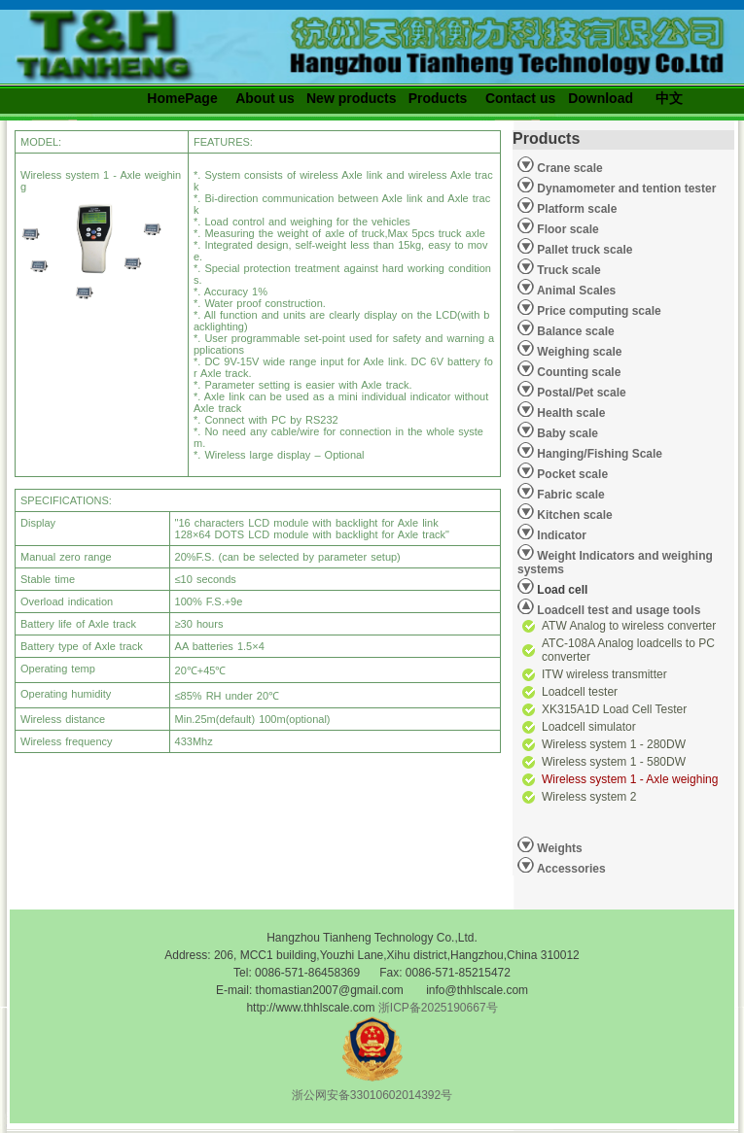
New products (351, 98)
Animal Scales (575, 290)
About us (265, 98)
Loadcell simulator (589, 727)
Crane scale (568, 168)
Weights (558, 848)
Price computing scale (597, 311)
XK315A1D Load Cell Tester (614, 709)
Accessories (570, 869)
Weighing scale (577, 352)
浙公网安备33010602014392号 (372, 1095)
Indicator (560, 535)
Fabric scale (569, 494)
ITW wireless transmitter (604, 674)
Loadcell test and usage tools (618, 610)
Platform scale (575, 209)
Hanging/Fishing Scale (598, 454)
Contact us (520, 98)
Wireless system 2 (589, 797)
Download (600, 98)
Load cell (552, 587)
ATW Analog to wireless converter (629, 626)
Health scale (569, 413)
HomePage (182, 98)
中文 (669, 98)
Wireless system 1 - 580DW (614, 762)
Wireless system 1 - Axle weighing (630, 779)
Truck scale (567, 270)
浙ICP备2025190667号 (438, 1007)
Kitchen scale (573, 515)
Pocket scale (571, 474)
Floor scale (566, 229)
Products (438, 98)
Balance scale (574, 331)
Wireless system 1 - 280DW (614, 744)
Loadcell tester (580, 692)
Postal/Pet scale (580, 392)
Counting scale (577, 372)
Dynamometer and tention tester (625, 188)
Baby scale (566, 433)
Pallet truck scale (583, 250)
